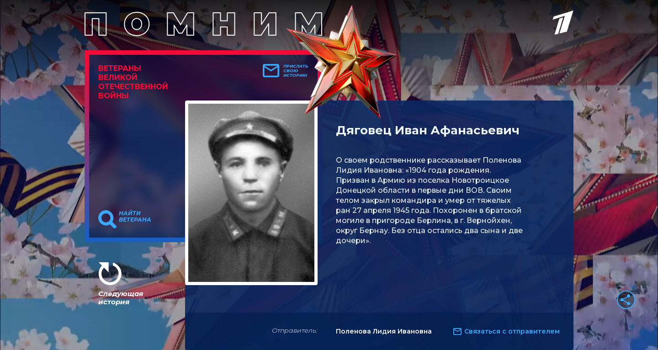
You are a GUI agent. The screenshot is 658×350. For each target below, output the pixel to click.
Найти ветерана (135, 216)
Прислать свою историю (295, 71)
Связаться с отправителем (512, 331)
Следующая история (120, 297)
